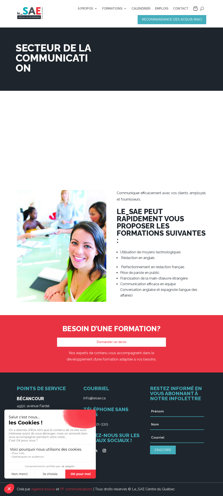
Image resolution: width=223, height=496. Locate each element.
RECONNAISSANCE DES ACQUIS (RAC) (172, 19)
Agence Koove (43, 489)
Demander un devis (112, 342)
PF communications (76, 489)
